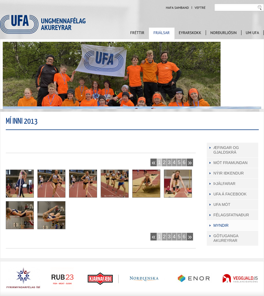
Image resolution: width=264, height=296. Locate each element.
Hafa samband (177, 7)
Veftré (200, 7)
